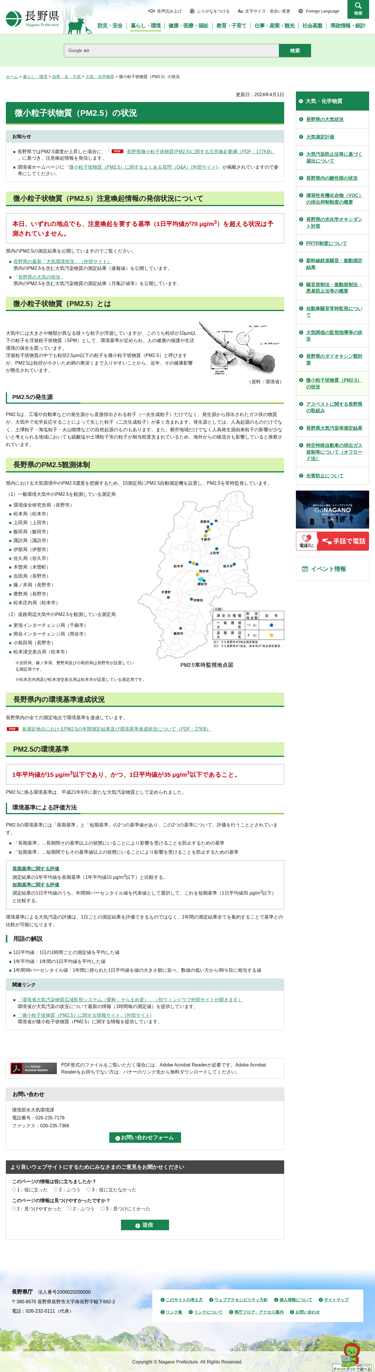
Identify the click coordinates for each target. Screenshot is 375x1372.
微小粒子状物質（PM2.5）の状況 (334, 383)
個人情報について (295, 1299)
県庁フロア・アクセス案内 (259, 1312)
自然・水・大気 (66, 76)
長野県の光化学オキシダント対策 (334, 222)
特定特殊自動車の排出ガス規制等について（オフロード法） (334, 452)
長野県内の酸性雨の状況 (332, 178)
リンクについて (208, 1312)
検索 (358, 13)
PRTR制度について (326, 243)
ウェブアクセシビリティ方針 (241, 1299)
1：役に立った (32, 1189)
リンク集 (174, 1312)
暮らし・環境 (35, 76)
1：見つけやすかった (39, 1208)
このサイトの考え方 (184, 1299)
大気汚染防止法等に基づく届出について (334, 157)
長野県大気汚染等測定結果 (334, 428)
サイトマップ (336, 1299)
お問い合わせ (307, 1312)
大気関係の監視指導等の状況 (334, 335)
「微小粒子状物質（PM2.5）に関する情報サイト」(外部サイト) (84, 1015)
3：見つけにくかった (128, 1208)
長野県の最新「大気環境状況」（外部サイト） (62, 261)
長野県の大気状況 (325, 119)
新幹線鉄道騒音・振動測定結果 (334, 264)
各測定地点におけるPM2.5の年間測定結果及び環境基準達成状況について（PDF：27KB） (116, 728)
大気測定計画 (320, 136)
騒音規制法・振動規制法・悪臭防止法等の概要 (334, 288)
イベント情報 (328, 569)
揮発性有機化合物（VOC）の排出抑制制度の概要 (334, 198)
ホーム (12, 76)
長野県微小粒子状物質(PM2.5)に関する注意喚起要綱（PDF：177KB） (201, 151)
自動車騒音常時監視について (334, 311)
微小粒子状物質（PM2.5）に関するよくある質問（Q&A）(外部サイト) (143, 167)
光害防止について (325, 475)
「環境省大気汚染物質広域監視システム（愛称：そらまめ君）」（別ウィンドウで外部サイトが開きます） (130, 999)
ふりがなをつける (213, 11)
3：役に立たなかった (114, 1189)
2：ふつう (70, 1189)
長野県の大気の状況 (39, 277)
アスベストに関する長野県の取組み (334, 407)
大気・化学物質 (100, 76)
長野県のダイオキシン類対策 (334, 359)
